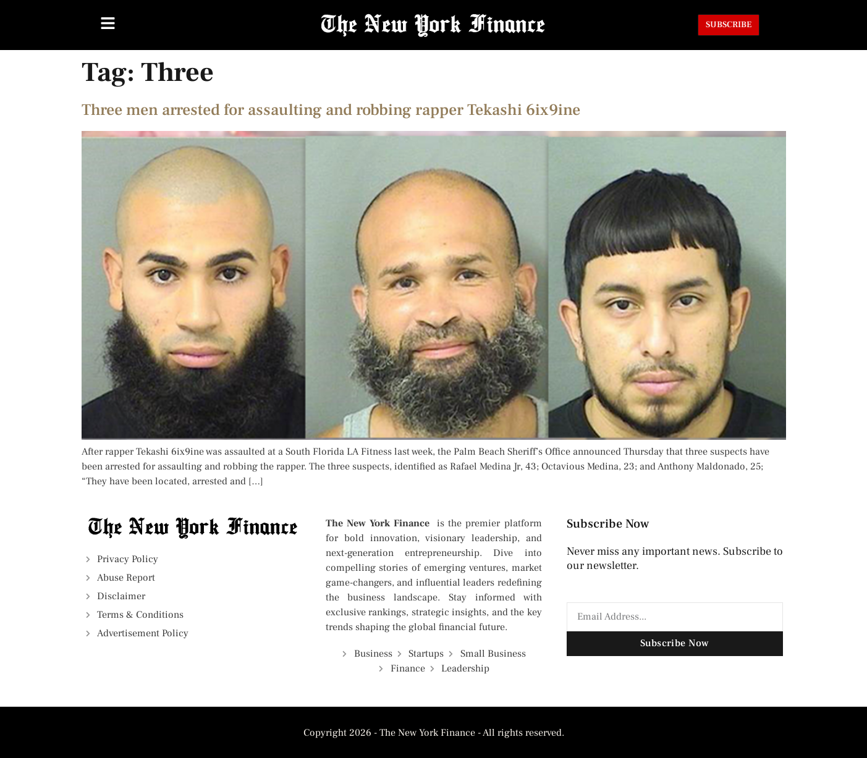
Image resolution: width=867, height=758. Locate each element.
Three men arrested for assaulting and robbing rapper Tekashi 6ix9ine (331, 109)
